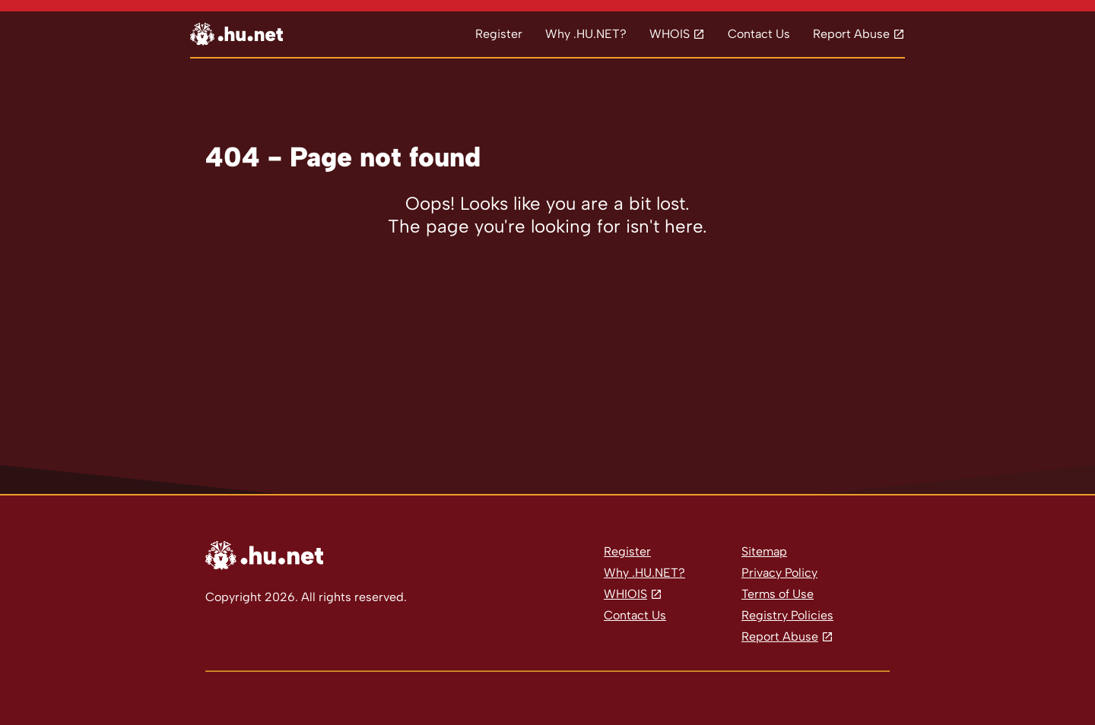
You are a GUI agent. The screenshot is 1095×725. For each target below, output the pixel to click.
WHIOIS (625, 594)
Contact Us (759, 34)
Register (498, 34)
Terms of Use (777, 594)
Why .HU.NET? (586, 34)
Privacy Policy (779, 572)
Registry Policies (787, 615)
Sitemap (764, 551)
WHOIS (669, 34)
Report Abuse (851, 34)
